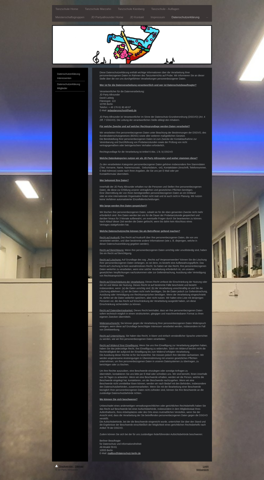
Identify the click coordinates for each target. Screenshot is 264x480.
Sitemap (79, 466)
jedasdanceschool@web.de (122, 110)
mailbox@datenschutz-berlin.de (124, 453)
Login (206, 466)
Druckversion (64, 466)
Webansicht (202, 469)
